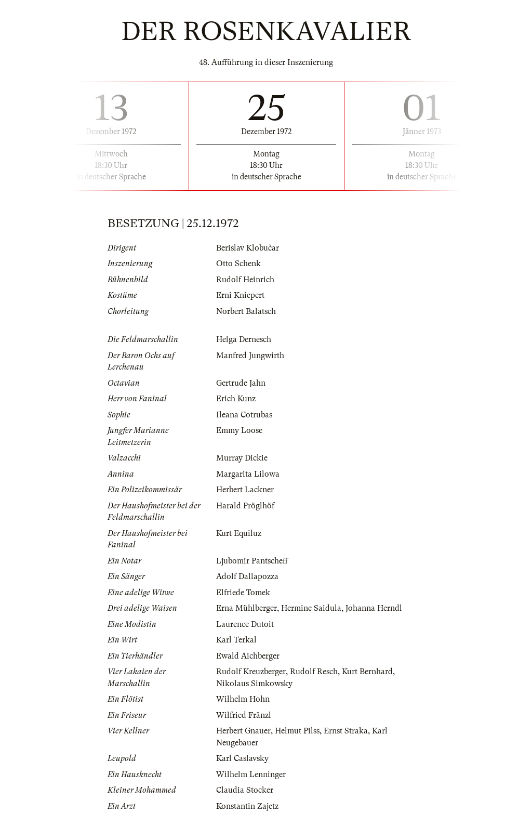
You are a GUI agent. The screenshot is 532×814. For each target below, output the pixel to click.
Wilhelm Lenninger (251, 774)
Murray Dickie (242, 458)
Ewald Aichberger (248, 656)
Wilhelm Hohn (243, 699)
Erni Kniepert (240, 295)
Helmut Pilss (297, 731)
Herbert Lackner (245, 489)
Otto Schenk (238, 263)
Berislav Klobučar (247, 248)
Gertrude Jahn (240, 383)
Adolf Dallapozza (247, 576)
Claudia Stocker (244, 790)
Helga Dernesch (243, 339)
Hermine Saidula (311, 608)
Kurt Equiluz (238, 533)
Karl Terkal (236, 640)
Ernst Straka (346, 731)
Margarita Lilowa (248, 474)
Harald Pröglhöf (245, 505)
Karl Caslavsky (242, 758)
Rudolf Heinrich (245, 279)
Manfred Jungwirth (250, 355)
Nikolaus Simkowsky (254, 683)
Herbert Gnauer (243, 731)
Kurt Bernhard (367, 671)
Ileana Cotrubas (244, 414)
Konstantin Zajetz (247, 806)
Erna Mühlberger (246, 608)
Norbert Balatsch (246, 311)
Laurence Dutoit (245, 624)
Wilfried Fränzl (243, 715)
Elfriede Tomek (243, 592)
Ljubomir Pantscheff (252, 561)
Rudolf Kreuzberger (251, 671)
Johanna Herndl (373, 608)
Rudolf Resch (314, 671)
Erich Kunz (236, 398)
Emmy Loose (239, 430)
